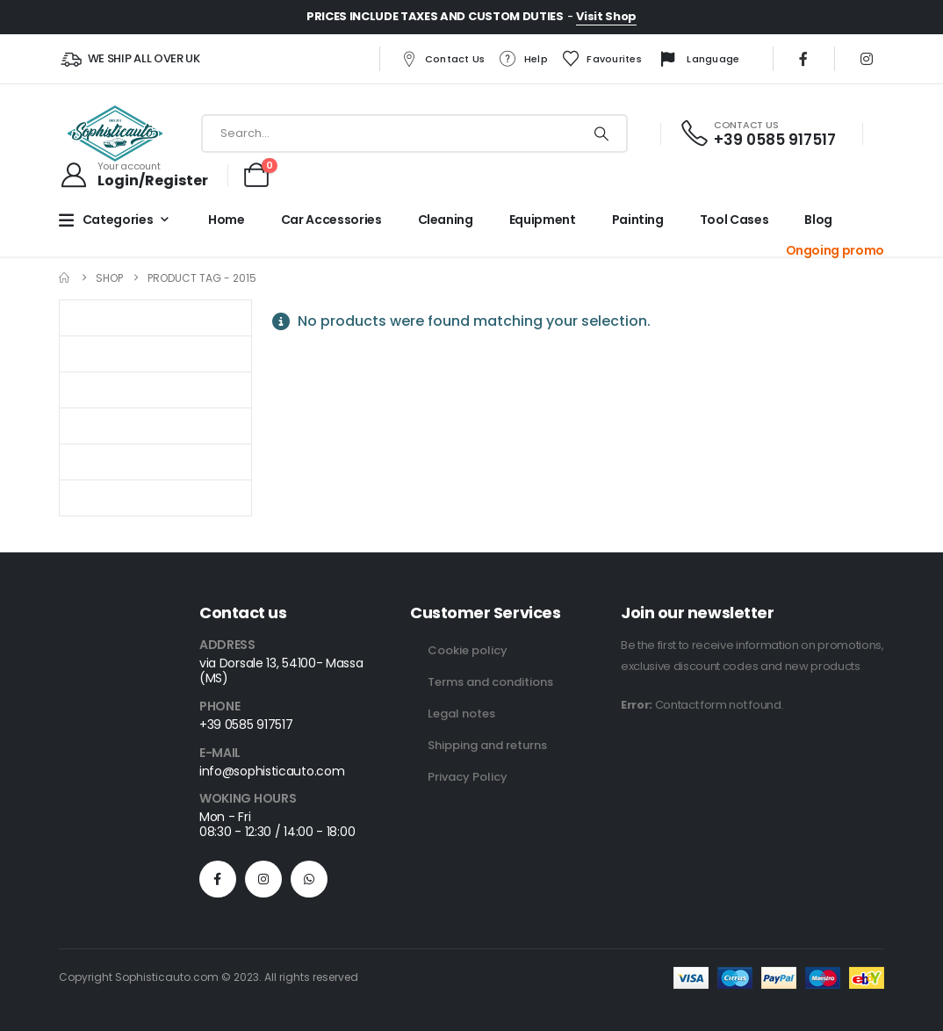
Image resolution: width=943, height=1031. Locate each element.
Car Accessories (331, 219)
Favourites (601, 58)
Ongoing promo (835, 250)
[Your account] (133, 175)
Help (523, 58)
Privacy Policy (467, 776)
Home (226, 219)
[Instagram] (866, 58)
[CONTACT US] (757, 134)
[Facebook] (803, 58)
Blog (818, 219)
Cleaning (445, 219)
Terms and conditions (490, 682)
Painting (638, 219)
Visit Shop (606, 16)
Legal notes (461, 713)
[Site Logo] (115, 133)
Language (697, 60)
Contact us (443, 58)
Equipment (542, 219)
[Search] (601, 133)
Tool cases (734, 219)
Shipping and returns (487, 745)
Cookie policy (467, 650)
